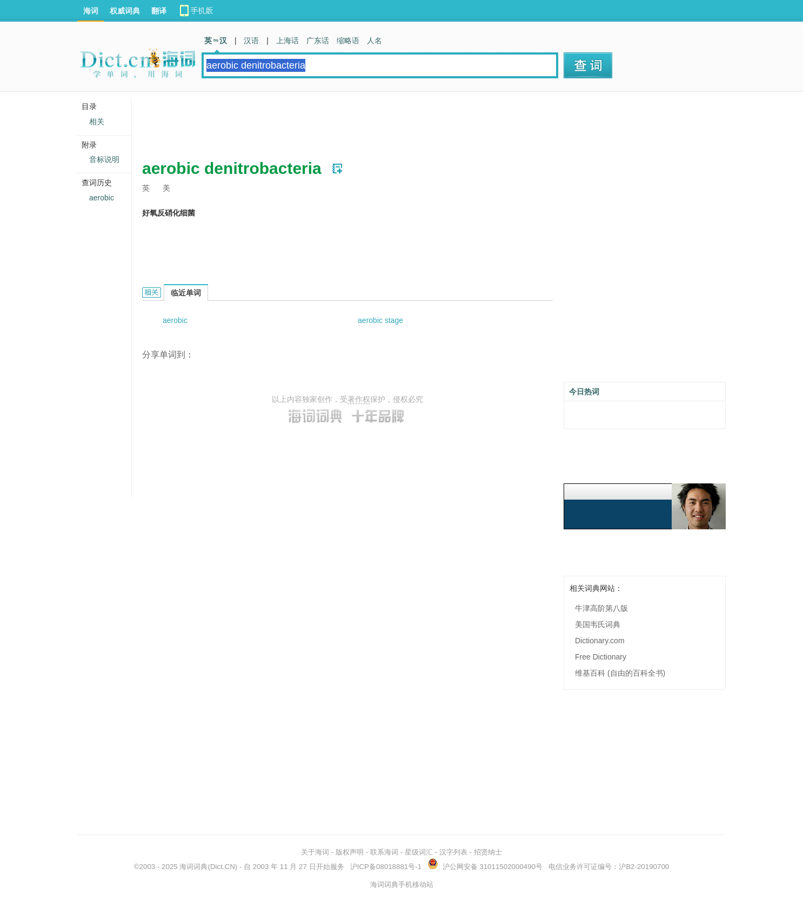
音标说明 (104, 159)
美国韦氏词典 (597, 624)
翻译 (158, 10)
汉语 (251, 40)
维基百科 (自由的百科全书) (620, 673)
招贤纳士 (488, 852)
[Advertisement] (339, 121)
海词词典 (193, 867)
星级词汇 (419, 852)
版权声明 (350, 852)
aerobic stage (380, 320)
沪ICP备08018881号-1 (385, 867)
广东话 (317, 40)
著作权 (358, 399)
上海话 (287, 40)
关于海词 (315, 852)
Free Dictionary (600, 656)
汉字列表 (453, 852)
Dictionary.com (600, 640)
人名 (374, 40)
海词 (90, 10)
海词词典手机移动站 (401, 884)
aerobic (175, 320)
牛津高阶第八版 (601, 608)
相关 (96, 121)
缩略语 (348, 40)
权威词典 (125, 10)
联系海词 (384, 852)
